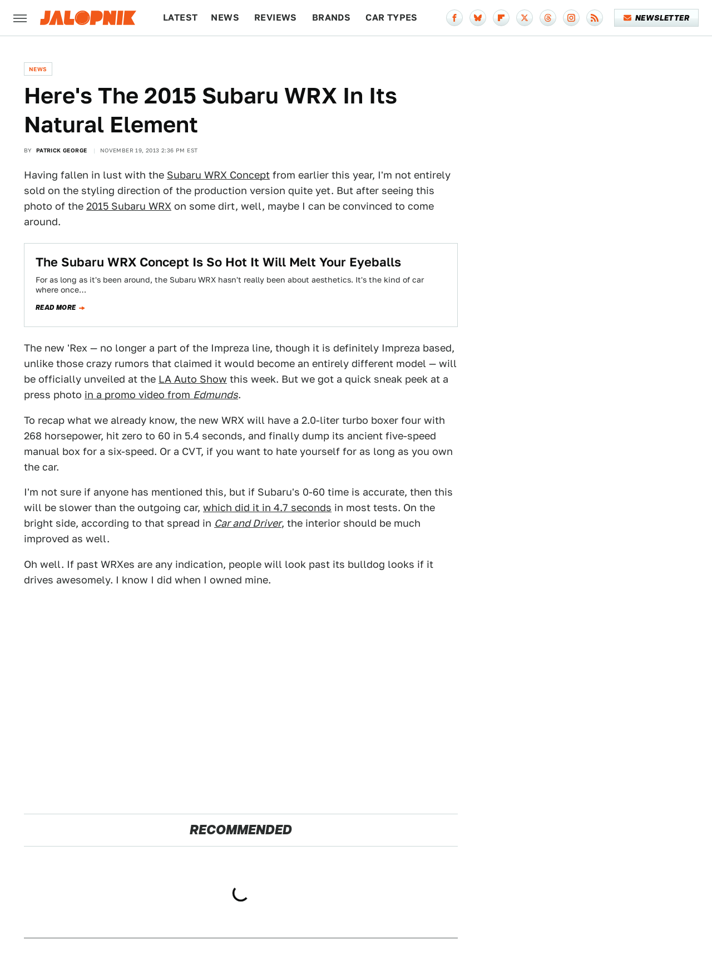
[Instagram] (571, 17)
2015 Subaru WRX (128, 206)
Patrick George (61, 150)
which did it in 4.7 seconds (267, 507)
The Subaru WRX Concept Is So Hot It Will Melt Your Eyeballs (218, 262)
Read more (56, 308)
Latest (180, 17)
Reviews (275, 17)
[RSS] (594, 17)
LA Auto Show (193, 379)
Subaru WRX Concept (218, 175)
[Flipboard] (501, 17)
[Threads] (548, 17)
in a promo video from (161, 394)
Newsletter (657, 17)
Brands (331, 17)
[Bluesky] (477, 17)
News (225, 17)
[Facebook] (454, 17)
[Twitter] (524, 17)
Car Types (391, 17)
